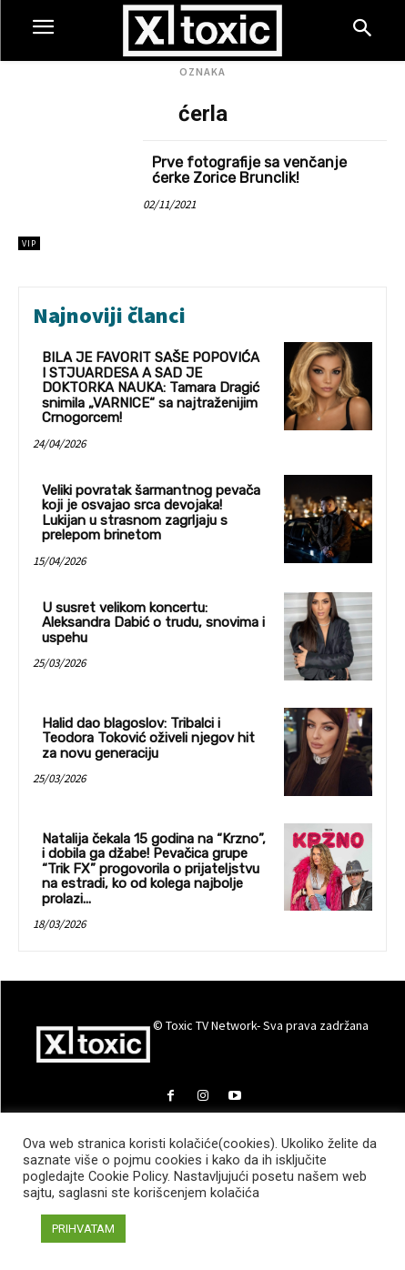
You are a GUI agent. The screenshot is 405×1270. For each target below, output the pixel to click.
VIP (29, 243)
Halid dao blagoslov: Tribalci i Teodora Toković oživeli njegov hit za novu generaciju (148, 738)
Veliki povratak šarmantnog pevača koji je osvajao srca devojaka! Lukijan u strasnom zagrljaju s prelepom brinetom (151, 513)
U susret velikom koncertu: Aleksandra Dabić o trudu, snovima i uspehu (153, 623)
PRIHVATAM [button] (83, 1228)
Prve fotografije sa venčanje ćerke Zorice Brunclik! (249, 170)
